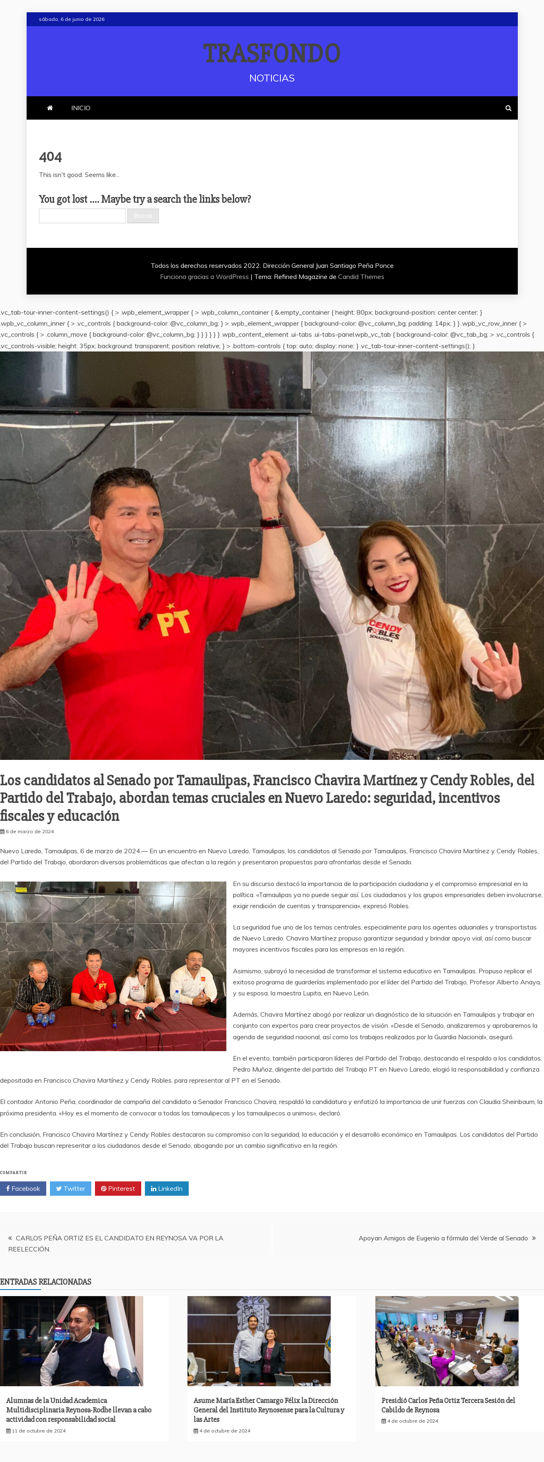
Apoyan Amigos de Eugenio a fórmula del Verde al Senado (443, 1238)
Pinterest (118, 1189)
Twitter (70, 1189)
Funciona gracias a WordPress (205, 276)
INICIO (80, 108)
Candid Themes (361, 276)
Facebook (23, 1189)
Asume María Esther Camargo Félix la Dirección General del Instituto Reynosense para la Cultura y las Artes (269, 1410)
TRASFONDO (272, 54)
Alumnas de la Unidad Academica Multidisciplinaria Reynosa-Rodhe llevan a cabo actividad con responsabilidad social (78, 1410)
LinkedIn (167, 1189)
